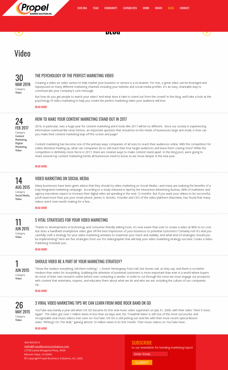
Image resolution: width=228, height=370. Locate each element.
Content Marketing (21, 137)
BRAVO (158, 8)
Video (18, 92)
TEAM (95, 8)
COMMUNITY (110, 8)
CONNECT (184, 8)
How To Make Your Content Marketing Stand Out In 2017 (81, 119)
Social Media (22, 195)
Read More (41, 107)
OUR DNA (82, 8)
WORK (146, 8)
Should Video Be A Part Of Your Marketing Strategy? (78, 261)
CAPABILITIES (130, 8)
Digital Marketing (21, 145)
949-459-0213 (32, 342)
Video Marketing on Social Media (62, 178)
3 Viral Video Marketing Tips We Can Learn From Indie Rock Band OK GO (93, 303)
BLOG (171, 8)
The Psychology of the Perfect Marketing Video (74, 75)
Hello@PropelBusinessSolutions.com (46, 346)
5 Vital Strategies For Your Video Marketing (71, 220)
